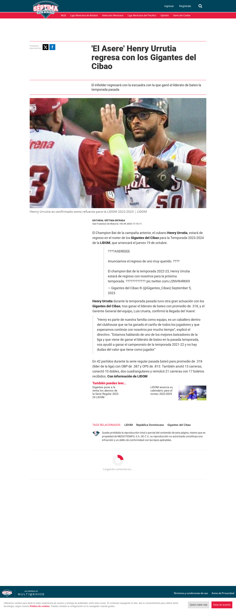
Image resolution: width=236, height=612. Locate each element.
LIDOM (128, 425)
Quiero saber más (198, 605)
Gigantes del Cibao (179, 425)
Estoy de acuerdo (221, 605)
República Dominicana (150, 425)
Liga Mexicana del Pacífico (142, 15)
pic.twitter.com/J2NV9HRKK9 (168, 281)
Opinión (165, 15)
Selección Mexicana (112, 15)
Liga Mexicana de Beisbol (84, 15)
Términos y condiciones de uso (191, 593)
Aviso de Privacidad (223, 593)
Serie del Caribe (181, 15)
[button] (45, 47)
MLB (63, 15)
